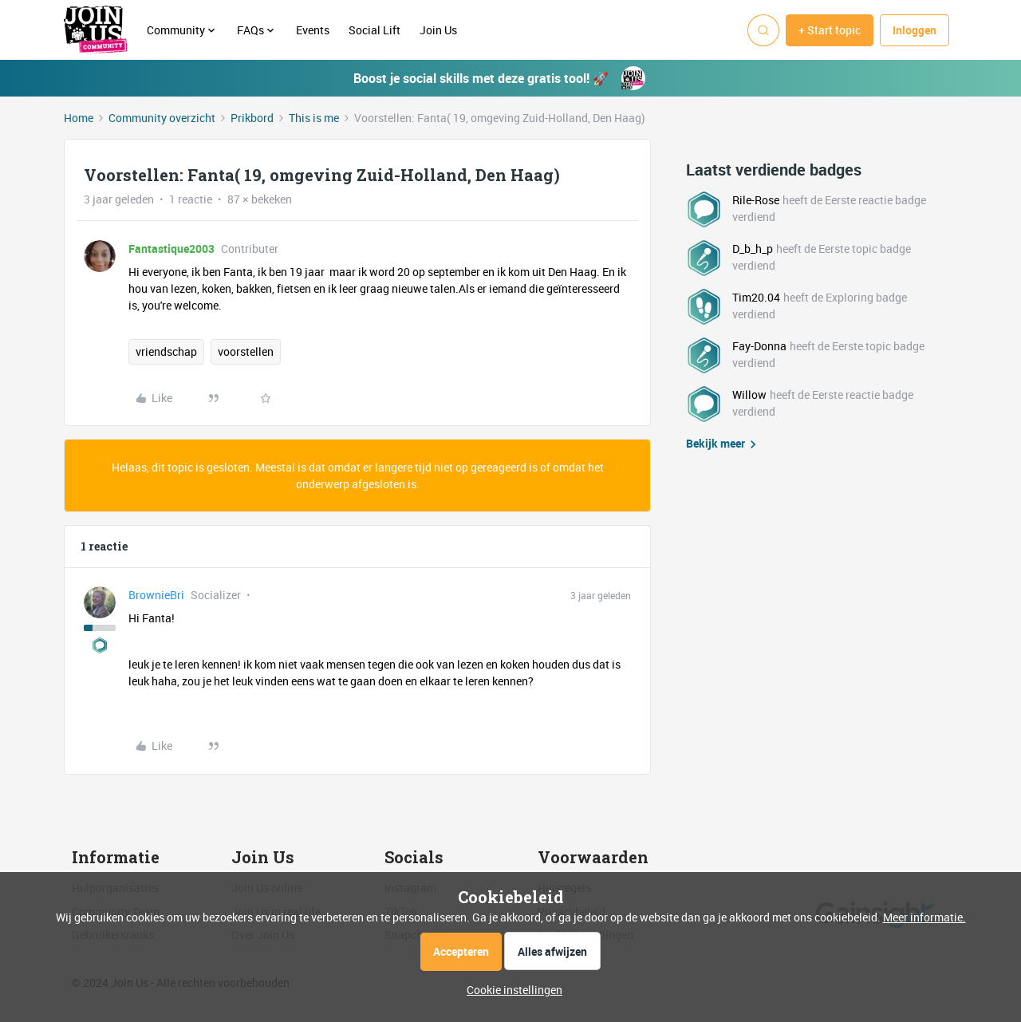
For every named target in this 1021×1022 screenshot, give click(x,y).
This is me (314, 117)
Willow (749, 394)
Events (312, 29)
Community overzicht (161, 117)
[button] (829, 30)
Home (78, 117)
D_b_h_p (752, 248)
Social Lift (374, 29)
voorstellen (246, 351)
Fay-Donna (759, 345)
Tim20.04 (756, 297)
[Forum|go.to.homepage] (96, 30)
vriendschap (166, 351)
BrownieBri (156, 594)
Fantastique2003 (171, 248)
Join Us (439, 29)
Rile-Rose (755, 199)
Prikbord (252, 117)
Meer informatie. (924, 917)
